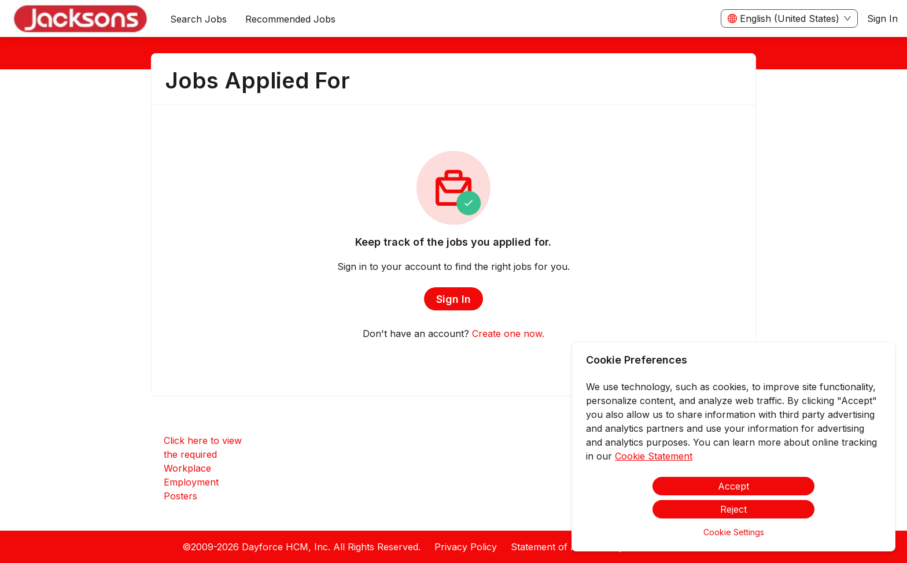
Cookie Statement (653, 456)
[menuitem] (80, 19)
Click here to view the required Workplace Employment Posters (203, 468)
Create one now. (508, 333)
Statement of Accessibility (567, 547)
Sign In (882, 18)
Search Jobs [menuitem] (198, 19)
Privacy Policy (465, 547)
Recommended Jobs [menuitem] (290, 19)
